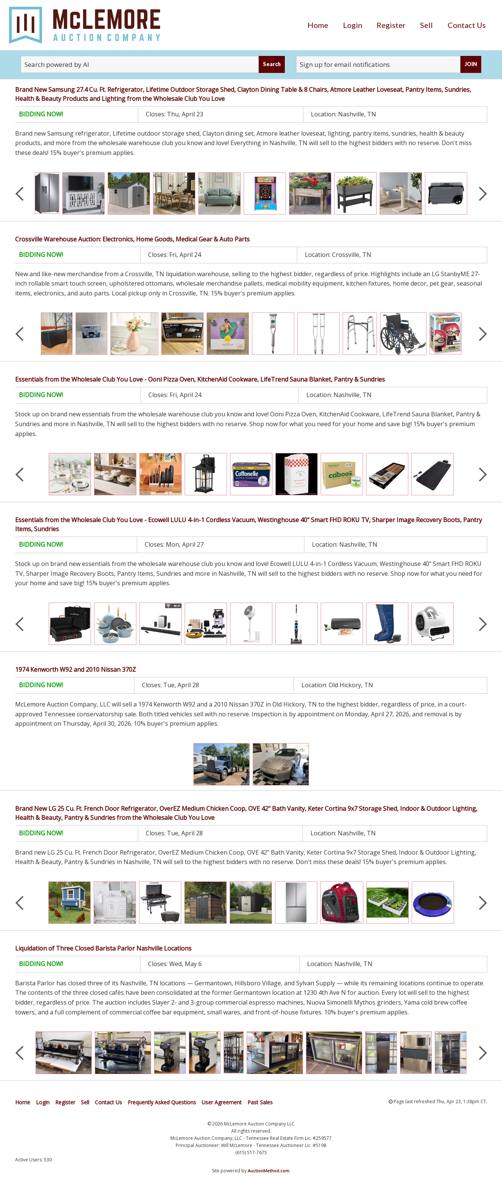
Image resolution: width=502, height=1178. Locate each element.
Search (272, 64)
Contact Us (467, 24)
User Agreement (222, 1102)
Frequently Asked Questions (162, 1102)
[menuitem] (317, 25)
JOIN (471, 64)
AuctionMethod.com (268, 1170)
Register (391, 24)
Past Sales (260, 1102)
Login (352, 24)
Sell (426, 24)
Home (317, 24)
